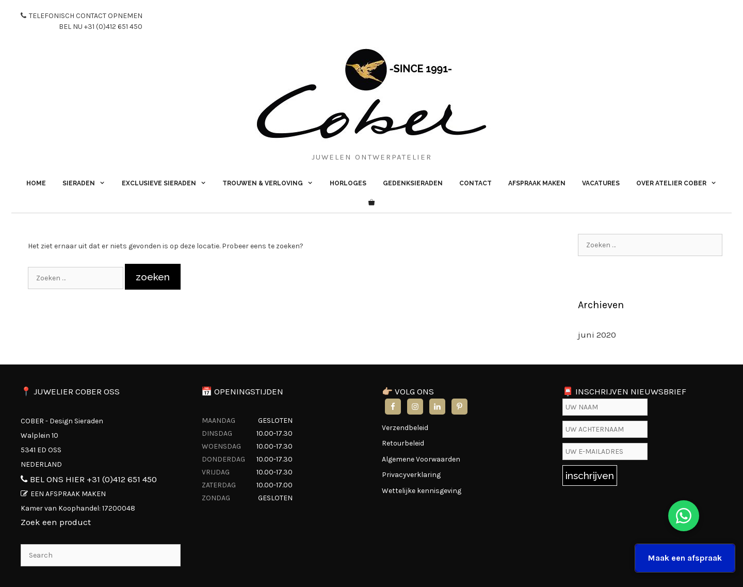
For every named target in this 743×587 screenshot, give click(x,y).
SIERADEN (88, 183)
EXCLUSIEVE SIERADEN (168, 183)
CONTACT (475, 183)
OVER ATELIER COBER (680, 183)
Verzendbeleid (405, 427)
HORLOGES (348, 183)
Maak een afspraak (685, 558)
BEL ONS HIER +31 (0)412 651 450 (93, 479)
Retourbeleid (403, 443)
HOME (36, 183)
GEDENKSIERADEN (413, 183)
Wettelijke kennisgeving (421, 490)
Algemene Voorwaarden (421, 459)
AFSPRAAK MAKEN (537, 183)
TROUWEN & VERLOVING (271, 183)
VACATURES (601, 183)
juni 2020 (597, 334)
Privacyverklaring (411, 474)
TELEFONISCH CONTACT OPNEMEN (81, 21)
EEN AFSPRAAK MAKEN (68, 493)
